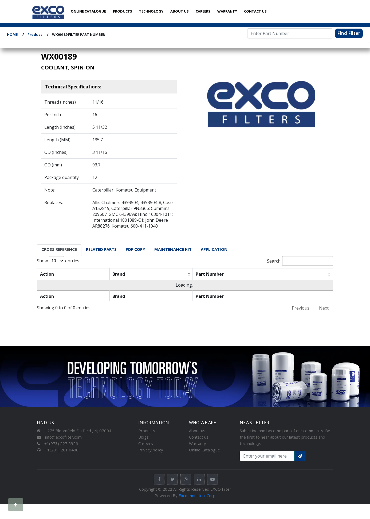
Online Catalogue (204, 449)
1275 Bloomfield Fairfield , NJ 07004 (74, 430)
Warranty (197, 443)
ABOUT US (179, 11)
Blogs (143, 437)
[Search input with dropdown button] (267, 456)
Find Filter (348, 33)
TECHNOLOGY (151, 11)
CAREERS (203, 11)
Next (324, 308)
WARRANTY (227, 11)
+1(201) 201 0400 (57, 449)
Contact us (198, 437)
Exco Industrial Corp (197, 495)
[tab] (59, 250)
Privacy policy (150, 449)
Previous (300, 308)
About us (197, 430)
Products (146, 430)
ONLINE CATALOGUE (88, 11)
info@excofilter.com (59, 437)
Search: (300, 261)
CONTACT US (255, 11)
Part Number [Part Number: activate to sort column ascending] (210, 274)
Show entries (58, 260)
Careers (145, 443)
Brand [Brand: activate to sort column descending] (118, 274)
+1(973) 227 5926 (57, 443)
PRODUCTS (122, 11)
